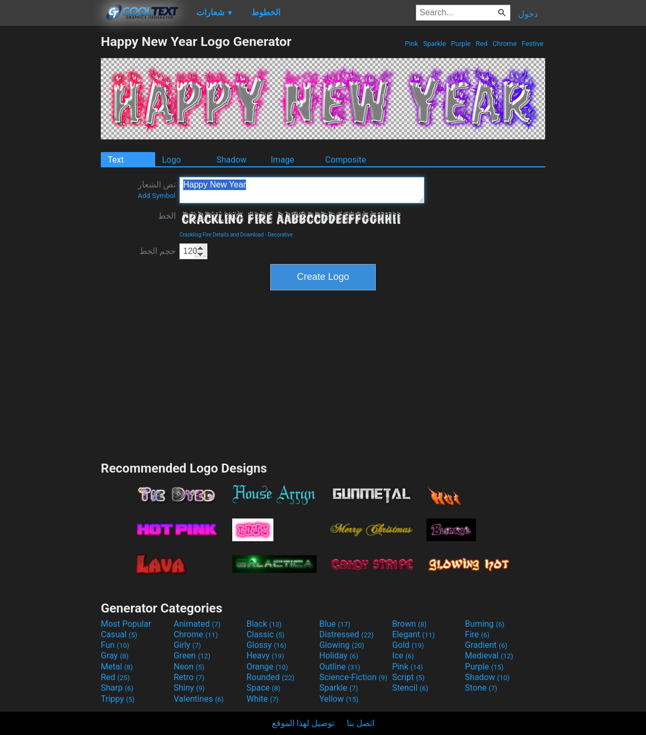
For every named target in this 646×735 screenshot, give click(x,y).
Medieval (489, 656)
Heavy (265, 656)
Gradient (486, 645)
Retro (189, 677)
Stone (481, 688)
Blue (334, 624)
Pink (411, 44)
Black (264, 624)
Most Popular (126, 624)
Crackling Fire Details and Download (221, 235)
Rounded (270, 677)
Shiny (189, 688)
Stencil (410, 688)
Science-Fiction (353, 677)
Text (116, 160)
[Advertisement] (50, 192)
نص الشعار (157, 190)
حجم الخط (157, 251)
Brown (409, 624)
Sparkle (435, 44)
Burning (485, 624)
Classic (265, 634)
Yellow (338, 699)
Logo (171, 160)
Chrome (504, 44)
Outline (339, 667)
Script (408, 677)
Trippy (118, 699)
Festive (532, 44)
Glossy (266, 645)
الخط (167, 216)
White (262, 699)
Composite (345, 160)
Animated (197, 624)
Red (481, 44)
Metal (117, 667)
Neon (189, 667)
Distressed (346, 634)
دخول (528, 14)
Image (282, 160)
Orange (267, 667)
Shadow (231, 160)
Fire (477, 634)
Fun (115, 645)
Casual (119, 634)
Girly (187, 645)
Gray (114, 656)
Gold (408, 645)
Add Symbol (156, 196)
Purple (460, 44)
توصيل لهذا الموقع (303, 723)
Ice (403, 656)
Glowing (341, 645)
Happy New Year (301, 190)
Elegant (413, 634)
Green (192, 656)
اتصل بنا (360, 723)
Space (263, 688)
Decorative (280, 235)
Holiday (338, 656)
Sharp (117, 688)
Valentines (199, 699)
